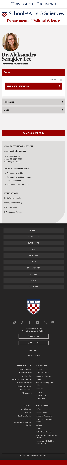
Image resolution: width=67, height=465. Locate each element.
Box (33, 250)
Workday (33, 231)
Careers (38, 380)
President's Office (25, 373)
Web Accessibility (33, 356)
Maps (33, 281)
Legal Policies (33, 351)
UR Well (38, 429)
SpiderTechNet (33, 268)
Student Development (24, 383)
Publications (10, 102)
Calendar (33, 287)
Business (28, 413)
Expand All (55, 80)
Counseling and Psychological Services (46, 437)
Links (6, 110)
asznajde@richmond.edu (15, 151)
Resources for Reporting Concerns (44, 421)
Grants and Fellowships (18, 86)
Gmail (33, 262)
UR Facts (39, 369)
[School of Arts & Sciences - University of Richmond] (33, 14)
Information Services (24, 386)
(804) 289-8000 (33, 337)
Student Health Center (43, 432)
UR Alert (38, 410)
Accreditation (40, 399)
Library (33, 274)
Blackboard (33, 243)
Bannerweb (33, 237)
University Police (41, 413)
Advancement (27, 393)
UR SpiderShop (41, 396)
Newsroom (39, 389)
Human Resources (25, 369)
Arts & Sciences (26, 410)
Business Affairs (26, 390)
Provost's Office (26, 376)
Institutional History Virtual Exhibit (45, 384)
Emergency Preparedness (44, 416)
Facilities (39, 425)
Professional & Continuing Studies (23, 424)
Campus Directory (33, 133)
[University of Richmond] (33, 4)
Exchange (33, 256)
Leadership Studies (25, 416)
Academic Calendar (42, 373)
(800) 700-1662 (33, 343)
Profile (7, 73)
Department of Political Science (34, 20)
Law (30, 420)
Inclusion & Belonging (43, 376)
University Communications (22, 380)
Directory (39, 392)
